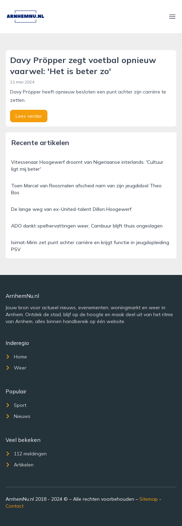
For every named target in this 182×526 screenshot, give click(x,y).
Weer (16, 368)
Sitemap (148, 499)
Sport (16, 405)
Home (16, 357)
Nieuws (18, 416)
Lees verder (29, 116)
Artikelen (20, 465)
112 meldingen (26, 454)
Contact (15, 506)
